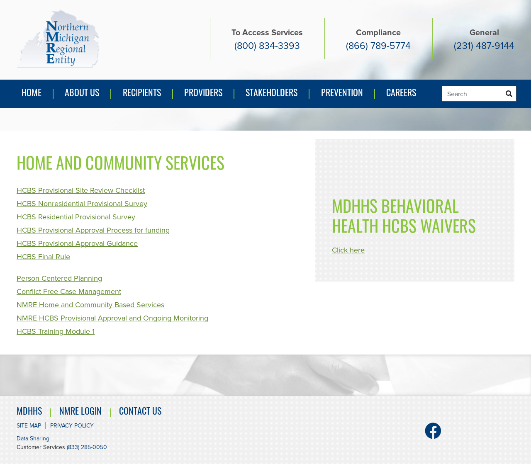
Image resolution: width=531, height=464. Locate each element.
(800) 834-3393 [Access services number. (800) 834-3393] (267, 46)
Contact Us (140, 412)
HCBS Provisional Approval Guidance (77, 243)
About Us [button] (82, 94)
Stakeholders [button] (271, 94)
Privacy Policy (72, 425)
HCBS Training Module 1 (56, 331)
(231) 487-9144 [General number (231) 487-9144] (484, 46)
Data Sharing (33, 438)
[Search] (479, 94)
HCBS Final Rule (43, 256)
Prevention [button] (344, 96)
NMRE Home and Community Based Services (90, 304)
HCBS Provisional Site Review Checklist (81, 190)
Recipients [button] (142, 94)
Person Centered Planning (59, 278)
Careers (401, 94)
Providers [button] (203, 94)
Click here (348, 250)
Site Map (29, 425)
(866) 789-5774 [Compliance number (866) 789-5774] (378, 46)
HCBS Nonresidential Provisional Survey (82, 203)
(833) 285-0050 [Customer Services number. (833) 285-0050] (87, 447)
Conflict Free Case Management (69, 291)
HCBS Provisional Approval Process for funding (93, 230)
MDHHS (29, 412)
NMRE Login (80, 412)
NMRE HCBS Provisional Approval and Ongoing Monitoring (112, 318)
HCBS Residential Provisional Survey (76, 216)
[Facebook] (433, 435)
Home (31, 94)
